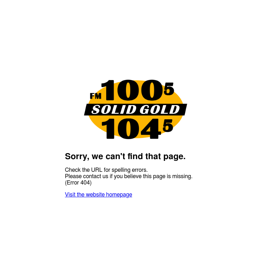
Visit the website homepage (98, 195)
